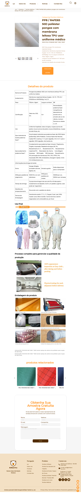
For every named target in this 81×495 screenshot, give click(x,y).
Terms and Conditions (55, 493)
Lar (14, 4)
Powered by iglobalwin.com (68, 493)
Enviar (41, 443)
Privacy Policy (44, 493)
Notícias (46, 4)
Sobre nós (22, 4)
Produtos (34, 4)
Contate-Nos (58, 4)
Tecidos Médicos (30, 9)
